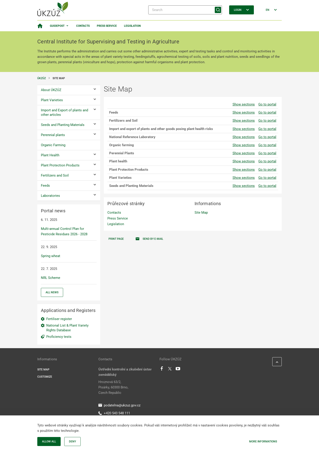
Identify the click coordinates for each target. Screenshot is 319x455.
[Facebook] (162, 370)
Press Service (107, 25)
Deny (72, 441)
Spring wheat (50, 256)
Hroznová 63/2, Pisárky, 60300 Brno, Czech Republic (113, 387)
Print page (116, 238)
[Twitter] (170, 370)
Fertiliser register (59, 319)
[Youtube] (178, 370)
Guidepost (57, 25)
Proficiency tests (58, 337)
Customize (44, 376)
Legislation (132, 25)
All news (52, 292)
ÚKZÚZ (41, 78)
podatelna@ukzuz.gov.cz (119, 405)
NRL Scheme (50, 278)
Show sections (244, 104)
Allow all (49, 441)
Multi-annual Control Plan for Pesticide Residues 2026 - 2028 (64, 231)
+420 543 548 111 (114, 413)
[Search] (185, 9)
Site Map (201, 213)
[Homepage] (40, 25)
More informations (263, 441)
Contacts (83, 25)
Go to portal (267, 104)
